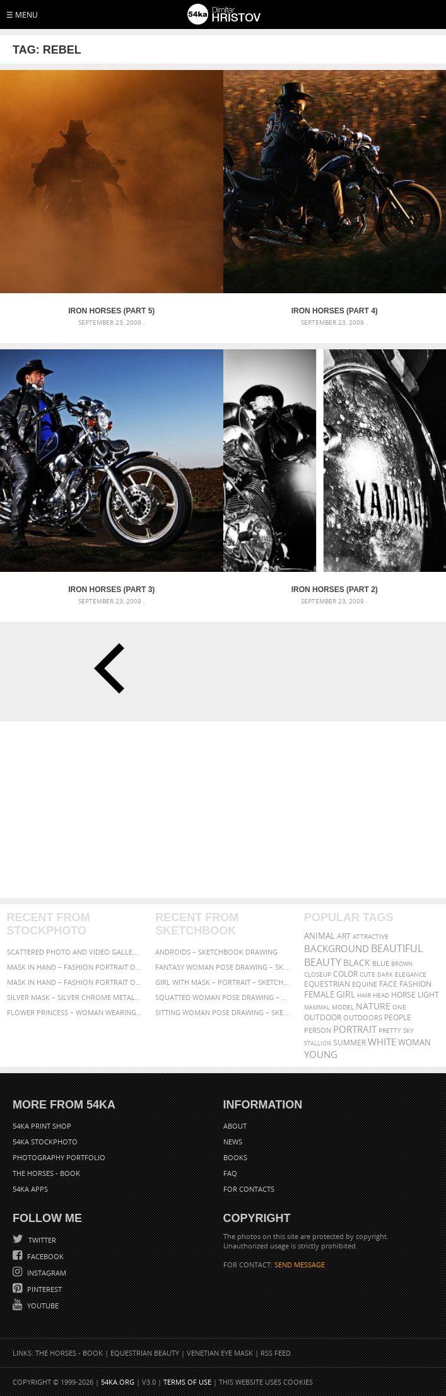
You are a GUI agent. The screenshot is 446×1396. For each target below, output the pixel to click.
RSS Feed (276, 1353)
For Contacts (248, 1189)
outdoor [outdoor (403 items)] (322, 1017)
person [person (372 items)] (317, 1030)
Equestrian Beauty (144, 1353)
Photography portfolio (59, 1157)
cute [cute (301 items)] (367, 974)
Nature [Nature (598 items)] (373, 1006)
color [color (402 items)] (345, 974)
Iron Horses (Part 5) (111, 310)
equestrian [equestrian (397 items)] (327, 984)
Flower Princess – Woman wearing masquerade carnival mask (74, 1012)
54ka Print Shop (42, 1126)
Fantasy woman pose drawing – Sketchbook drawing (222, 967)
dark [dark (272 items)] (385, 974)
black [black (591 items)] (356, 962)
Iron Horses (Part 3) (111, 589)
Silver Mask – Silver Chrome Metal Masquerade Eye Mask (74, 997)
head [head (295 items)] (381, 995)
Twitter (41, 1240)
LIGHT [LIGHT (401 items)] (428, 994)
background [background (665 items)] (336, 949)
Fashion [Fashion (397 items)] (415, 984)
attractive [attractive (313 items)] (371, 936)
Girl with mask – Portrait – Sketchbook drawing (222, 982)
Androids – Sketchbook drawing (216, 952)
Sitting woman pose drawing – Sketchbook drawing (222, 1012)
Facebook (44, 1256)
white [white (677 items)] (382, 1041)
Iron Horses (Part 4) (334, 310)
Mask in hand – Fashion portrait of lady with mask (74, 982)
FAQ (230, 1173)
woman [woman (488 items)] (414, 1042)
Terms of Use (187, 1382)
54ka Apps (30, 1189)
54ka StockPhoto (45, 1141)
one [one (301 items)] (399, 1007)
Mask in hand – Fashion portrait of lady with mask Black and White (74, 967)
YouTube (42, 1305)
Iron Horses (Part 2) (334, 589)
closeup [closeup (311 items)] (317, 974)
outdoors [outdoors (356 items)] (362, 1017)
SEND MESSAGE (299, 1264)
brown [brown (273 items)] (402, 964)
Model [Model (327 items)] (343, 1007)
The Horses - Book (46, 1173)
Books (235, 1157)
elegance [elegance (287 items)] (410, 974)
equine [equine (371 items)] (364, 984)
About (235, 1126)
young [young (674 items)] (320, 1054)
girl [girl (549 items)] (345, 994)
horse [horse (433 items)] (403, 994)
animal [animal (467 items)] (319, 936)
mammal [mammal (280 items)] (317, 1007)
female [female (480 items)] (319, 994)
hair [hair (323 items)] (364, 995)
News (232, 1141)
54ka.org (117, 1382)
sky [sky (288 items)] (408, 1031)
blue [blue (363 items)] (380, 963)
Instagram (45, 1272)
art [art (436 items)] (344, 936)
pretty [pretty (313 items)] (390, 1030)
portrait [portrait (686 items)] (355, 1029)
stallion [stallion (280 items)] (317, 1043)
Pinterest (43, 1289)
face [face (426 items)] (388, 984)
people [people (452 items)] (397, 1017)
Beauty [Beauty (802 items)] (322, 962)
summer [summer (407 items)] (349, 1042)
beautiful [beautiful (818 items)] (397, 948)
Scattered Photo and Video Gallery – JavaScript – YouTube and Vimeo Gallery (74, 952)
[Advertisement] (223, 809)
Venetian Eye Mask (220, 1353)
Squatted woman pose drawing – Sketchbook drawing (222, 997)
